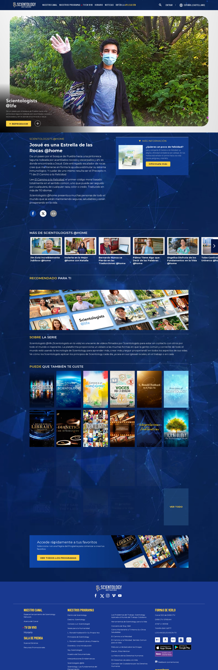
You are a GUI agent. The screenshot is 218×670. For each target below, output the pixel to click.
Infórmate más (158, 163)
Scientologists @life (76, 660)
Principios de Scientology (78, 634)
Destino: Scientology (76, 617)
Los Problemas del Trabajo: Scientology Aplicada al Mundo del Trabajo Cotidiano (128, 613)
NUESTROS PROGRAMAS (69, 5)
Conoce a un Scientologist (79, 621)
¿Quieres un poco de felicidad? (164, 146)
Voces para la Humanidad (79, 625)
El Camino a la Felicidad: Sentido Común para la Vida (129, 638)
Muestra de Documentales (79, 651)
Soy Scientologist (75, 647)
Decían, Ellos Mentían (120, 648)
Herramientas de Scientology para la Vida (129, 619)
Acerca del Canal (31, 618)
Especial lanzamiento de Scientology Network (39, 612)
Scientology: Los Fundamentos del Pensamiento (82, 665)
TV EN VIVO (88, 5)
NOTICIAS (109, 5)
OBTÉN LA (126, 5)
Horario (28, 629)
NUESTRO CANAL (49, 5)
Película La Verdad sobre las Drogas (126, 644)
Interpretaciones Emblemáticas (81, 656)
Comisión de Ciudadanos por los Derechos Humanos (129, 662)
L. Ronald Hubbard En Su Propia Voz (84, 630)
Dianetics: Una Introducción (80, 643)
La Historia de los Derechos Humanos (127, 653)
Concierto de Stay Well (121, 623)
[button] (214, 246)
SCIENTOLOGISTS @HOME (47, 138)
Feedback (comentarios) (168, 648)
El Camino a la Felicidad (49, 179)
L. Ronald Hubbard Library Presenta (83, 638)
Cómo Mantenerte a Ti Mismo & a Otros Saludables (128, 628)
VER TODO (176, 506)
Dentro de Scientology (77, 612)
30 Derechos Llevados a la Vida (124, 657)
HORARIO (99, 5)
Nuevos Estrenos (31, 640)
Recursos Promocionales (34, 645)
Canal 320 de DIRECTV (165, 612)
